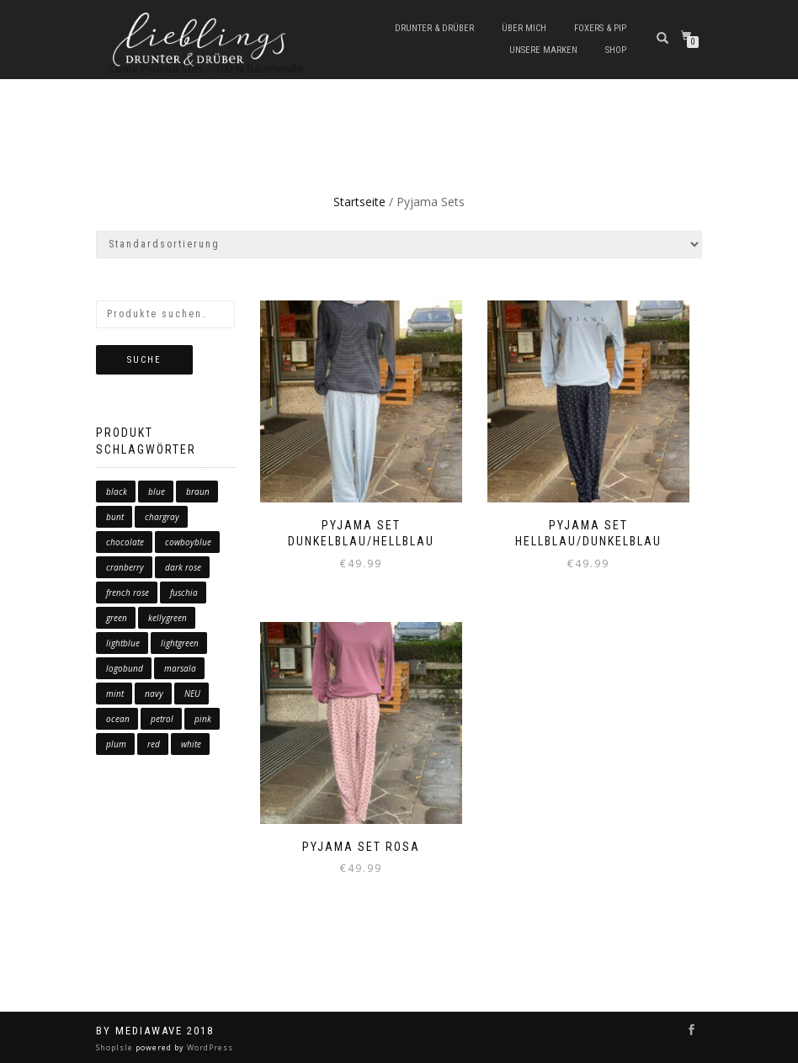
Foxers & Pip (600, 28)
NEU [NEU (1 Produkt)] (192, 693)
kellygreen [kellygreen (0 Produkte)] (167, 618)
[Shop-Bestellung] (399, 244)
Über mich (524, 28)
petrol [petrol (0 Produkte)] (162, 719)
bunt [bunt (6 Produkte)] (115, 517)
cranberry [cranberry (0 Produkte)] (125, 567)
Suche (144, 359)
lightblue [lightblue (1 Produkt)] (123, 643)
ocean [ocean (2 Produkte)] (118, 719)
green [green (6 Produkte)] (116, 618)
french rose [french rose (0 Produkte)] (127, 592)
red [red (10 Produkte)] (153, 744)
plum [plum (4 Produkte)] (116, 744)
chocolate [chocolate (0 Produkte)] (125, 542)
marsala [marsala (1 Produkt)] (180, 668)
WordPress (208, 1047)
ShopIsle (116, 1047)
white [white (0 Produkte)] (191, 744)
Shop (615, 50)
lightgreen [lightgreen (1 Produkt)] (180, 643)
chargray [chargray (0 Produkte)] (162, 517)
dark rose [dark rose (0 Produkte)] (183, 567)
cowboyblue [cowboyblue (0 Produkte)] (188, 542)
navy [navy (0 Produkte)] (154, 693)
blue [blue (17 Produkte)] (156, 491)
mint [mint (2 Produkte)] (115, 693)
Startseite (359, 202)
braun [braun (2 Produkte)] (198, 491)
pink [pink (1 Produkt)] (202, 719)
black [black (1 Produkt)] (116, 491)
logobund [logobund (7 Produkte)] (124, 668)
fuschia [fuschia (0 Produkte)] (184, 592)
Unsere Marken (543, 50)
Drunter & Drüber (434, 28)
